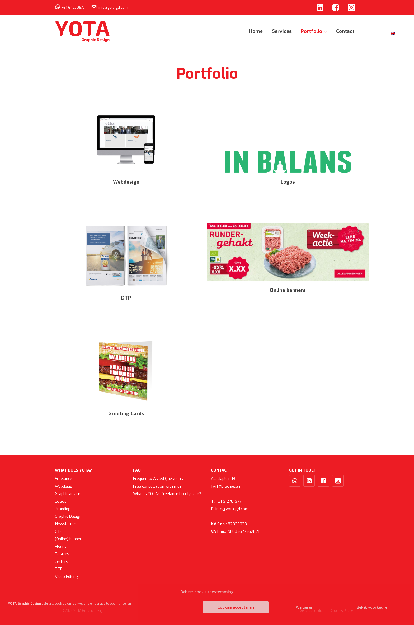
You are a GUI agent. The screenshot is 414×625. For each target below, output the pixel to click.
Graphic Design (68, 516)
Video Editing (66, 576)
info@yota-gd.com (113, 7)
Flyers (60, 546)
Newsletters (66, 523)
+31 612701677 (226, 501)
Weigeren (304, 607)
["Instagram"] (351, 7)
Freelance (63, 478)
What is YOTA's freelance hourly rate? (167, 493)
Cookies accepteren (236, 607)
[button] (325, 31)
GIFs (59, 531)
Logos (61, 501)
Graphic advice (67, 493)
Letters (61, 561)
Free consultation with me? (157, 486)
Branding (63, 508)
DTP (59, 569)
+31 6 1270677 (73, 7)
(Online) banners (69, 539)
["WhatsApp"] (295, 481)
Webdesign (65, 486)
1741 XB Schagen (225, 486)
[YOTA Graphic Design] (82, 31)
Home (256, 31)
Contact (345, 31)
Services (282, 31)
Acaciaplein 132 (224, 478)
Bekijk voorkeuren (373, 607)
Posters (62, 554)
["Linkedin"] (319, 7)
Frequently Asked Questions (158, 478)
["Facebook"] (335, 7)
